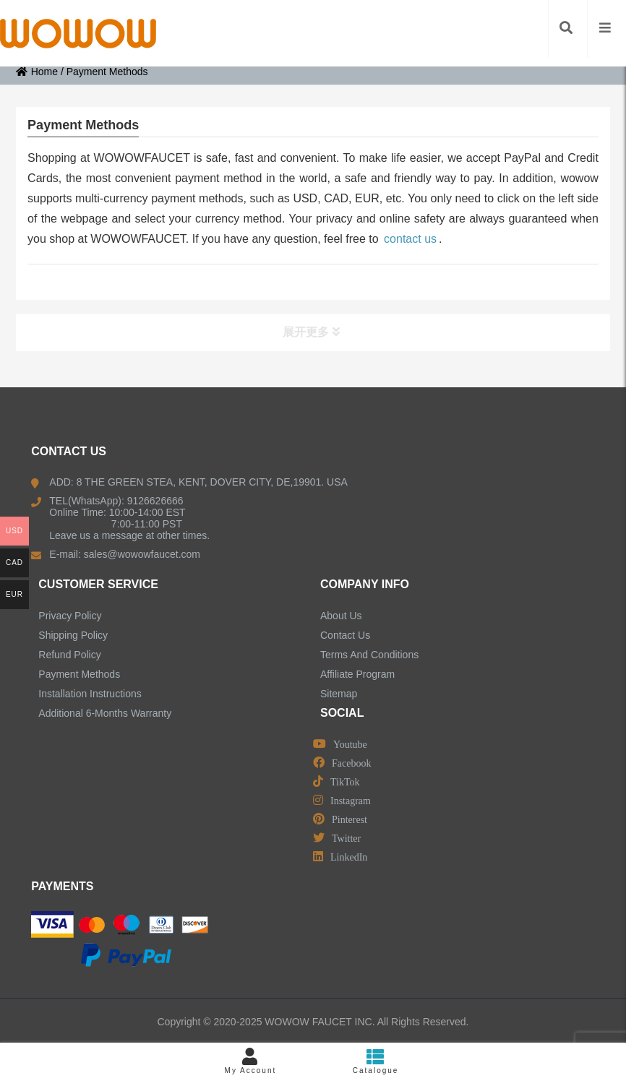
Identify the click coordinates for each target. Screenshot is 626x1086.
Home (37, 71)
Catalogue (375, 1061)
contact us (410, 239)
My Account (250, 1061)
